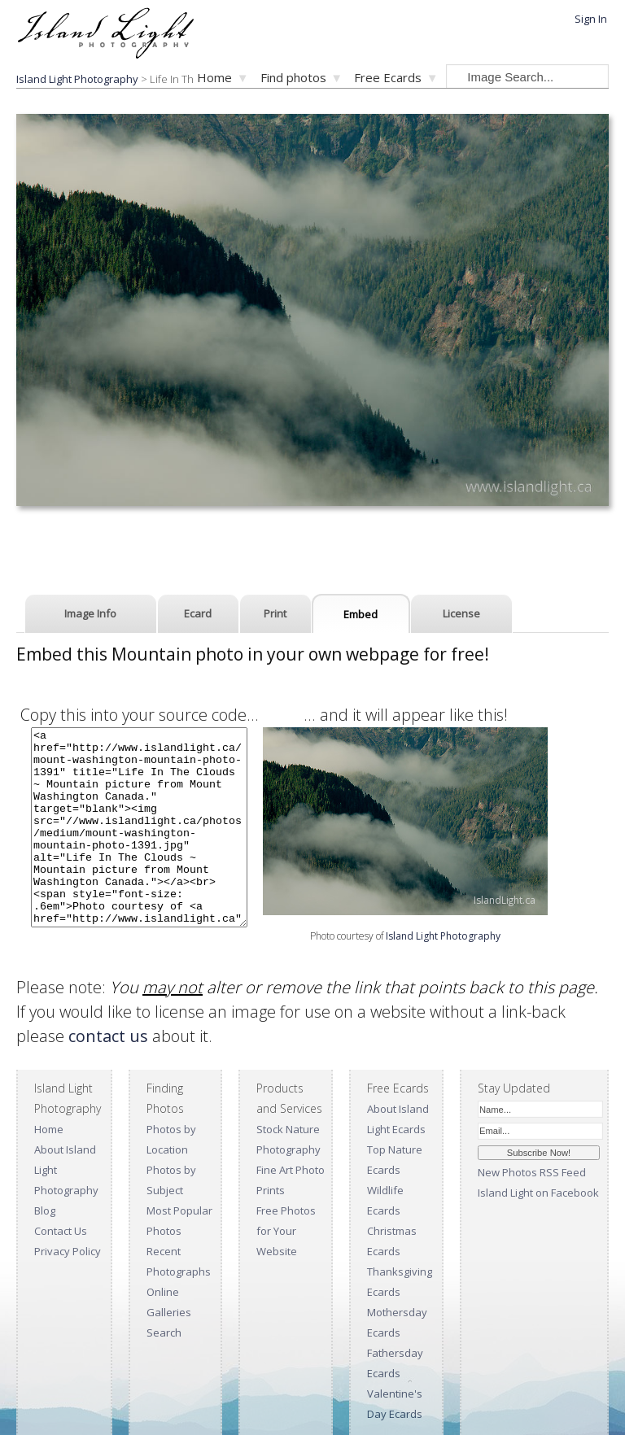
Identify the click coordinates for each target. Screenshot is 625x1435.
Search (163, 1332)
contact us (108, 1036)
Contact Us (60, 1230)
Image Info (90, 613)
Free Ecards (388, 77)
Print (275, 613)
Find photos (293, 77)
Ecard (198, 613)
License (461, 613)
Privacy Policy (67, 1251)
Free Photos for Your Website (286, 1230)
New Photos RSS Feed (532, 1172)
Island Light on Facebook (538, 1192)
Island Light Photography (443, 936)
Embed (360, 614)
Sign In (591, 18)
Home (214, 77)
